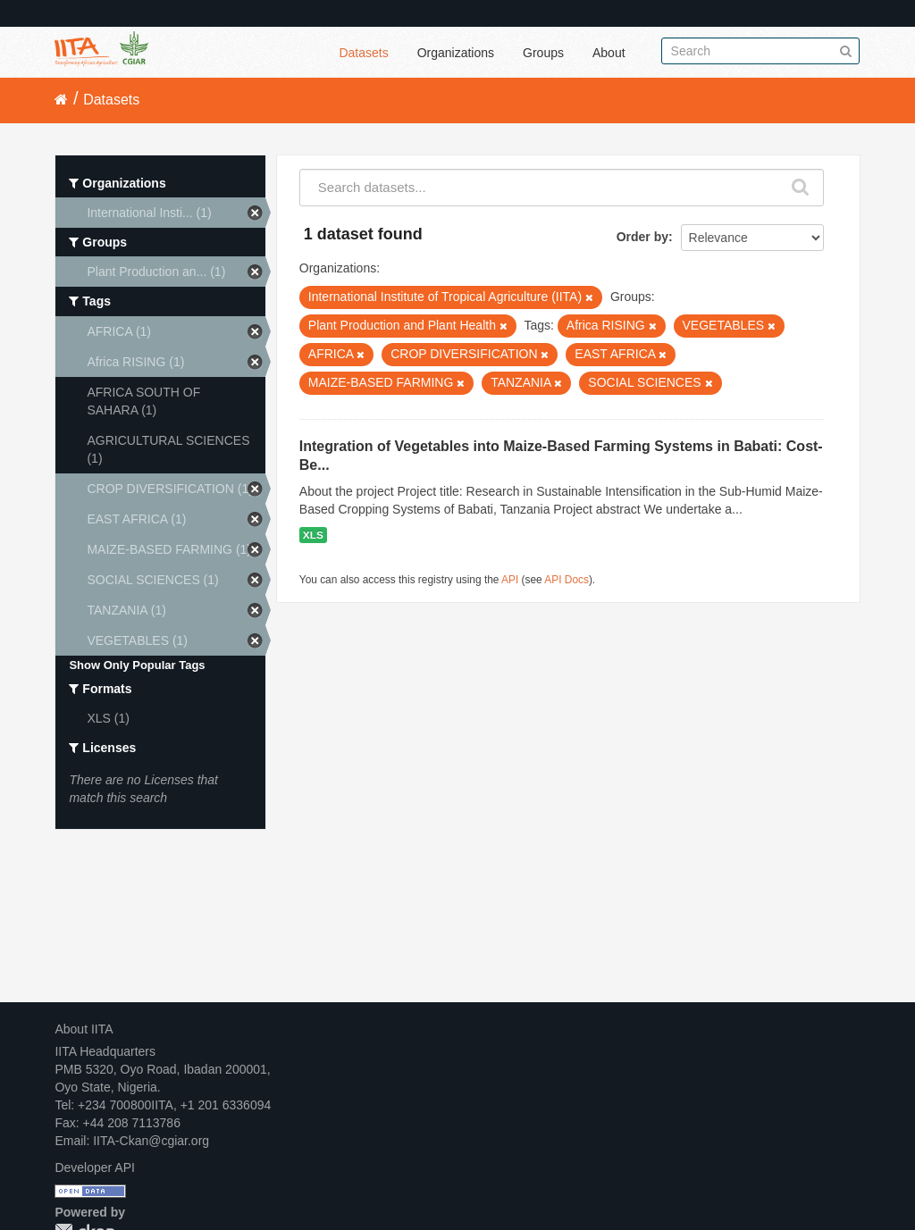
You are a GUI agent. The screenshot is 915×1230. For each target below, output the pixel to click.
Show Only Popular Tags (137, 665)
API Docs (566, 579)
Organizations (455, 53)
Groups (543, 53)
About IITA (84, 1029)
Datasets (363, 53)
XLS (313, 535)
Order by (642, 237)
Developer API (95, 1167)
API (509, 579)
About (608, 53)
